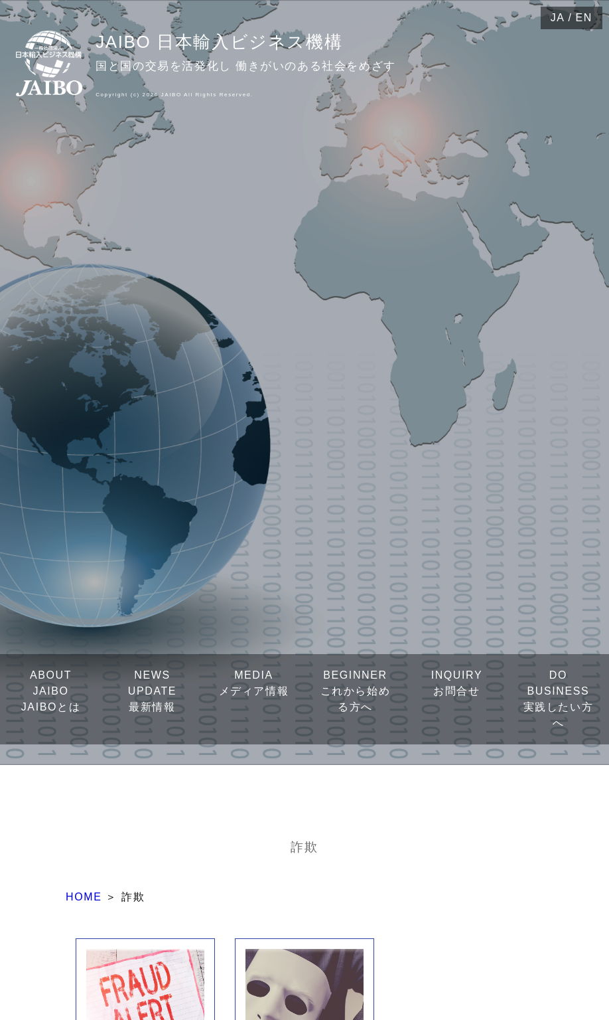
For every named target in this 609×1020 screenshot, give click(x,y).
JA (558, 17)
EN (584, 17)
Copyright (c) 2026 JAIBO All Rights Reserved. (174, 95)
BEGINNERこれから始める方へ (355, 691)
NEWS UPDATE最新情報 (152, 691)
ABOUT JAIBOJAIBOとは (50, 691)
